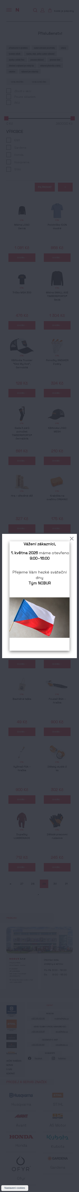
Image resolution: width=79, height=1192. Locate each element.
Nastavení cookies (14, 1187)
